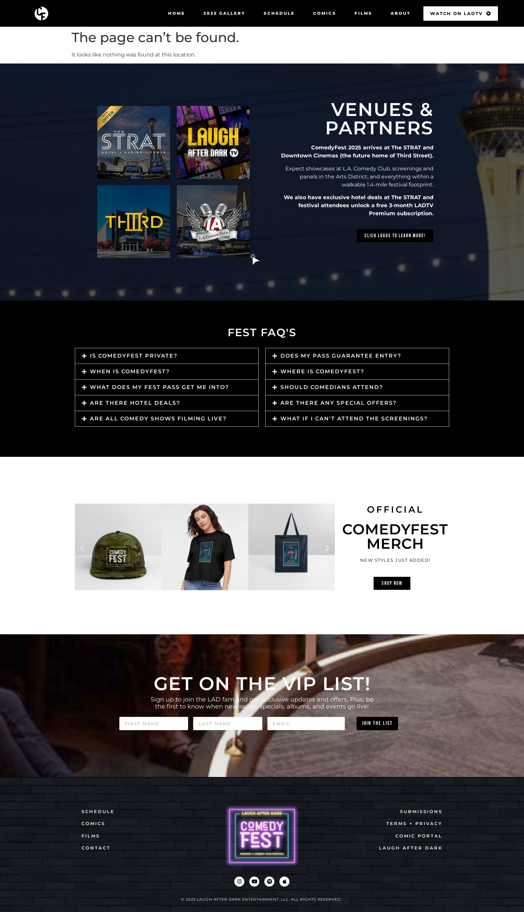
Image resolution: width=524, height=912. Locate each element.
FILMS (363, 13)
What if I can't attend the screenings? (354, 418)
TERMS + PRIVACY (414, 823)
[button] (166, 356)
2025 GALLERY (224, 13)
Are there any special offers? (338, 403)
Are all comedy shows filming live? (158, 418)
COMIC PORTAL (418, 835)
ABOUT (401, 13)
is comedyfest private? (133, 356)
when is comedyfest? (130, 371)
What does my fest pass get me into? (159, 387)
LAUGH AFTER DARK (410, 848)
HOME (176, 13)
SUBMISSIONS (421, 811)
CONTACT (96, 848)
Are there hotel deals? (135, 403)
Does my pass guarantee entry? (340, 356)
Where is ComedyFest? (322, 371)
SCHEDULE (279, 13)
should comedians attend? (331, 387)
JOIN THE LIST (377, 723)
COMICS (324, 13)
